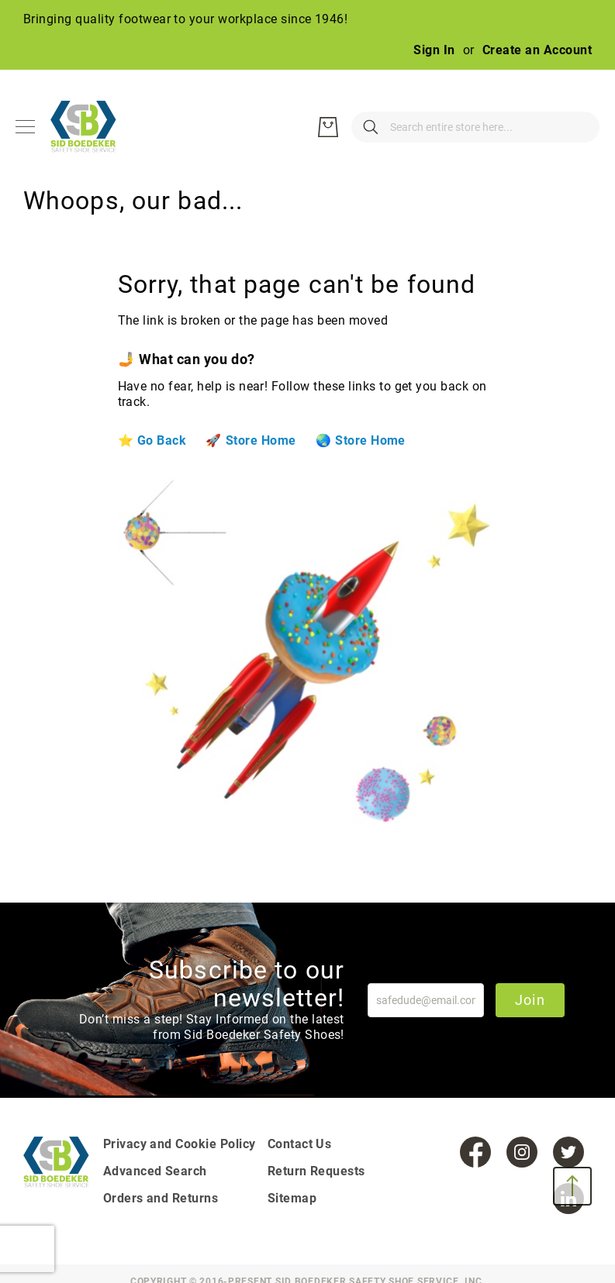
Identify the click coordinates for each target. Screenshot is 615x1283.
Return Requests (316, 1171)
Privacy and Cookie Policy (179, 1144)
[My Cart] (576, 127)
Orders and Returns (161, 1198)
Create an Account (537, 50)
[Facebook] (475, 1152)
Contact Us (300, 1144)
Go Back (161, 440)
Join (530, 1000)
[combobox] (406, 127)
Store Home (261, 440)
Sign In (433, 50)
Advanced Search (155, 1171)
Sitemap (292, 1198)
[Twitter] (568, 1152)
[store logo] (93, 127)
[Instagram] (521, 1152)
